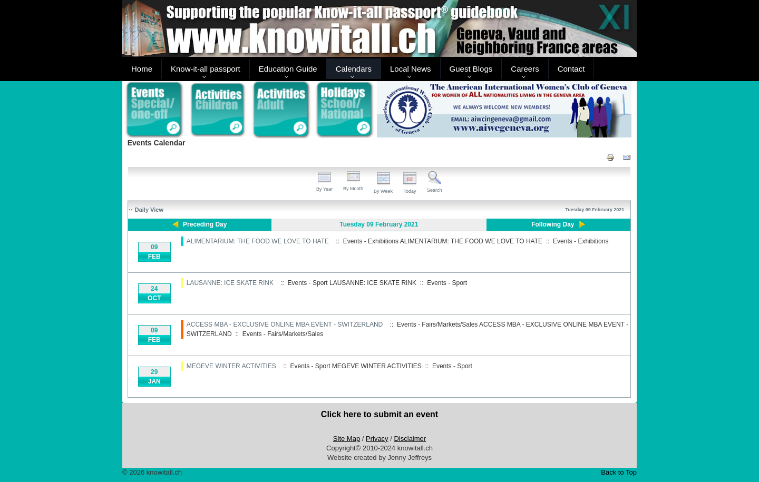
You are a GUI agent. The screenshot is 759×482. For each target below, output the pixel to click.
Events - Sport (447, 283)
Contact (571, 68)
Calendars (354, 68)
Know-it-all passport (205, 68)
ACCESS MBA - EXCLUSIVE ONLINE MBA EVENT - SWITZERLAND (285, 324)
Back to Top (619, 472)
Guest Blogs (471, 68)
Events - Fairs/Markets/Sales (282, 334)
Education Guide (288, 68)
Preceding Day (205, 224)
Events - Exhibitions (580, 241)
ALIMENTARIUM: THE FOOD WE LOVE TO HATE (258, 241)
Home (141, 68)
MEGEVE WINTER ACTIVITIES (231, 366)
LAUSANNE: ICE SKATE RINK (230, 283)
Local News (410, 68)
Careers (525, 68)
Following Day (552, 224)
